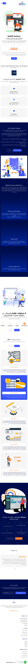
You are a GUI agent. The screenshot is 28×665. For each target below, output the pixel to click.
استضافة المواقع (14, 91)
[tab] (17, 346)
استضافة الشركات (14, 367)
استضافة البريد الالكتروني (14, 470)
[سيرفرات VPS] (14, 110)
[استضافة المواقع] (14, 88)
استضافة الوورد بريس (14, 103)
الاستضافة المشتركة (14, 392)
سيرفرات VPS (14, 114)
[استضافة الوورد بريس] (14, 99)
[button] (15, 569)
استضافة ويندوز (14, 418)
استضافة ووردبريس (14, 444)
